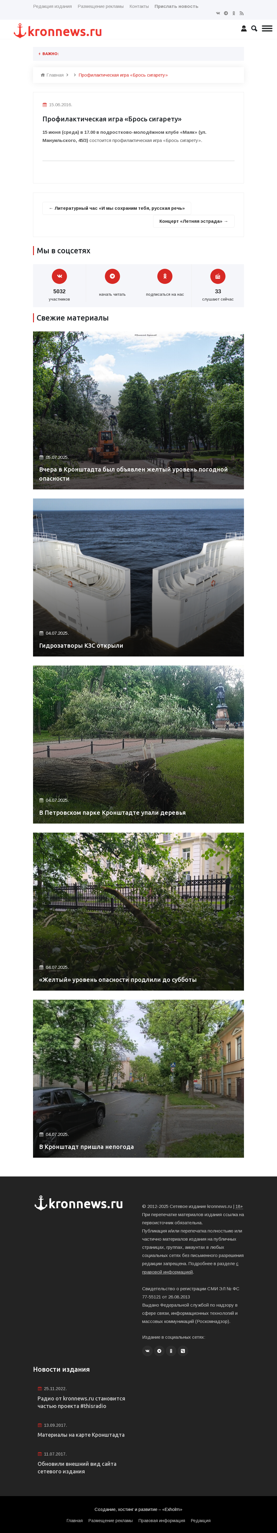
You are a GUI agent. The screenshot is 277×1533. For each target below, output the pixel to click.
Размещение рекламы (101, 6)
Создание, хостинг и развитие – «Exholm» (138, 1509)
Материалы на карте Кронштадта (82, 1434)
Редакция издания (52, 6)
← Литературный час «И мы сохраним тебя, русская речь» (117, 208)
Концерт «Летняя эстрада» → (193, 221)
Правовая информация (161, 1520)
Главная (52, 74)
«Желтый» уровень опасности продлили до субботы (118, 979)
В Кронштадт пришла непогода (87, 1146)
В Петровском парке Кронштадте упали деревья (112, 812)
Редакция (201, 1520)
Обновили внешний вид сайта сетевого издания (77, 1467)
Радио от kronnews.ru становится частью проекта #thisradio (82, 1401)
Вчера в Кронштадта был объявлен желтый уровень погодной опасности (134, 474)
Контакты (139, 6)
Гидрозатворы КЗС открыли (82, 645)
